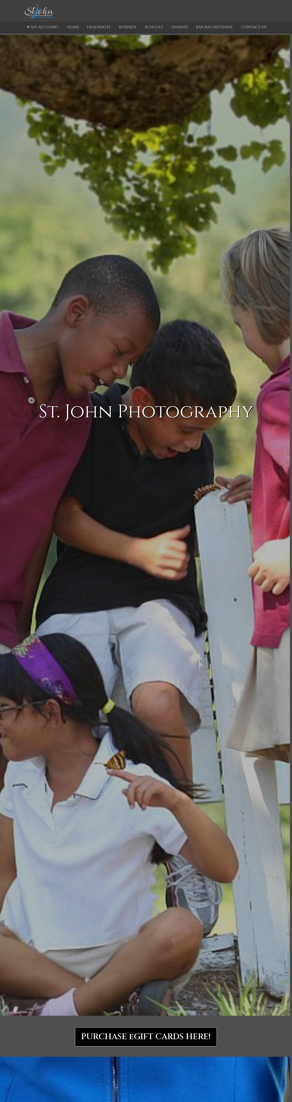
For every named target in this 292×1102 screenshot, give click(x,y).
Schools (154, 27)
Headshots (98, 27)
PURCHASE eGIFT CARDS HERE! (146, 1036)
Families (180, 27)
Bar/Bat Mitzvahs (214, 27)
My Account (42, 27)
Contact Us (253, 27)
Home (73, 27)
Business (127, 27)
